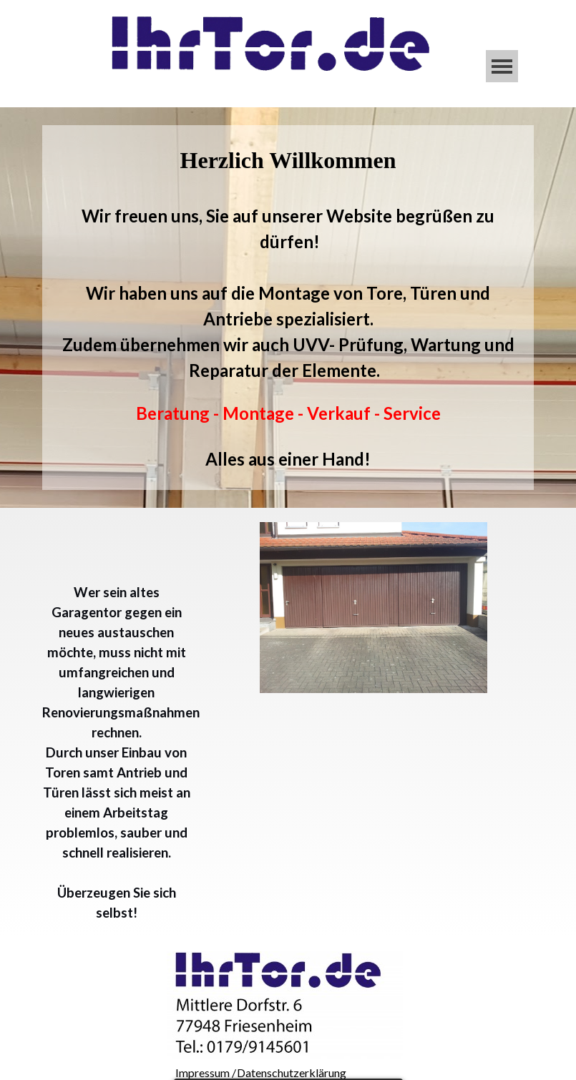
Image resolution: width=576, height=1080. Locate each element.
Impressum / (205, 1072)
